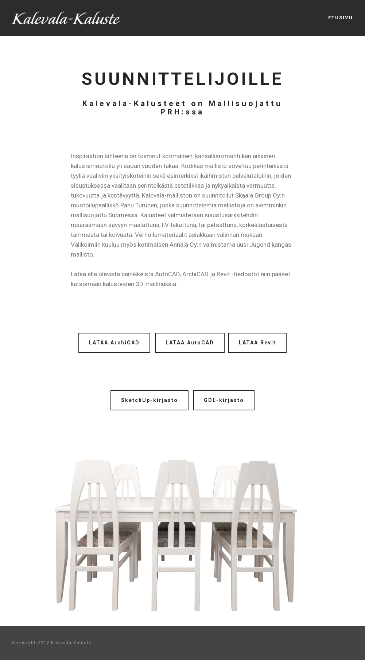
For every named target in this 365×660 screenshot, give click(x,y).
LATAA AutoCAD (190, 342)
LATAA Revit (257, 342)
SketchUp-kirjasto (149, 400)
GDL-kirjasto (224, 400)
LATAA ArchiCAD (114, 342)
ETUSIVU (340, 17)
